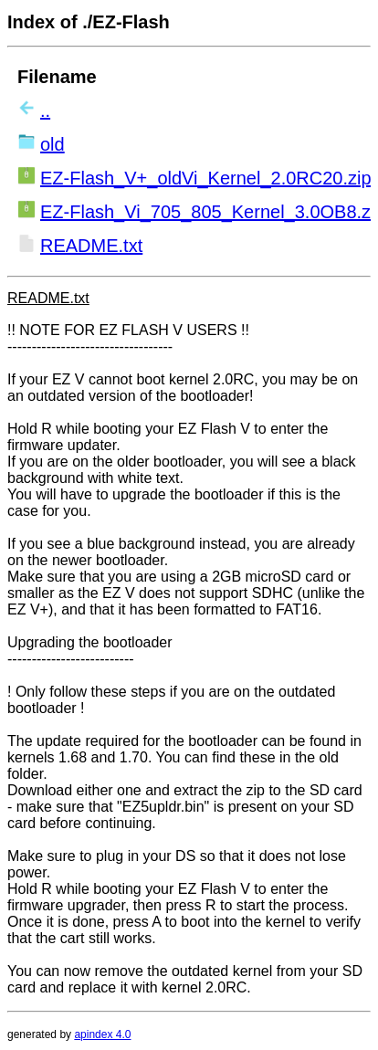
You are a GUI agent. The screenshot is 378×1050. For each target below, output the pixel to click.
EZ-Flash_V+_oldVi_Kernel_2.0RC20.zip (206, 178)
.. (45, 110)
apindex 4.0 (102, 1034)
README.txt (91, 246)
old (52, 144)
